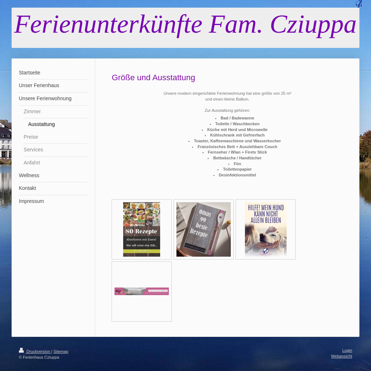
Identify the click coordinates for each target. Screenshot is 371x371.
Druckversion (35, 351)
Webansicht (341, 356)
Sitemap (61, 351)
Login (347, 350)
